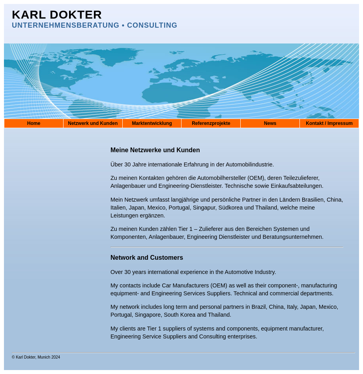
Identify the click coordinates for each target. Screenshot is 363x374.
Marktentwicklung (152, 123)
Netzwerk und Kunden (93, 123)
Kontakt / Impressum (329, 123)
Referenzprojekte (211, 123)
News (270, 123)
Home (33, 123)
